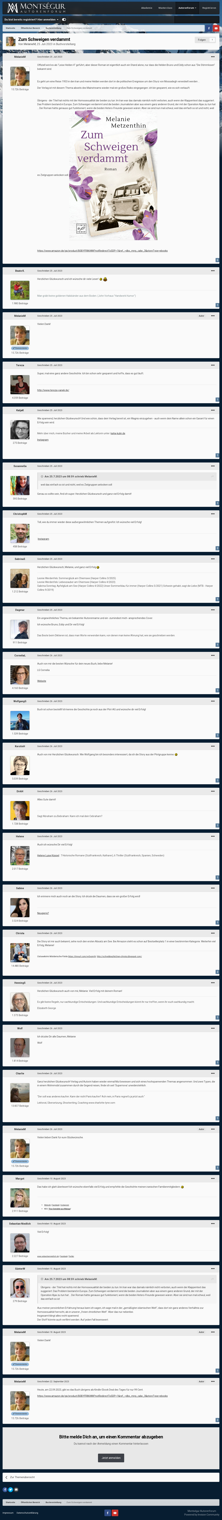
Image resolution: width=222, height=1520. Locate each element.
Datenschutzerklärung (27, 1513)
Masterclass (165, 8)
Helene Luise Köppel (48, 855)
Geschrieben (49, 57)
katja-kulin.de (118, 433)
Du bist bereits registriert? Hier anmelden (31, 19)
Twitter (71, 1256)
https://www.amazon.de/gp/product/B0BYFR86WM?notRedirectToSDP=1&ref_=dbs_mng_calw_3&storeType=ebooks (102, 250)
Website (41, 681)
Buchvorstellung (65, 44)
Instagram (43, 439)
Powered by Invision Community (201, 1514)
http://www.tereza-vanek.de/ (53, 390)
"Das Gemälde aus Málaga (59, 1209)
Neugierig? (43, 913)
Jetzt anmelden (111, 1458)
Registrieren (209, 8)
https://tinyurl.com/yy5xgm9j (82, 956)
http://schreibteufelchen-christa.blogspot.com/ (119, 956)
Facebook (55, 1205)
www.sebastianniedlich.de (48, 1256)
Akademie (146, 8)
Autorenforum (186, 8)
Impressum (8, 1513)
